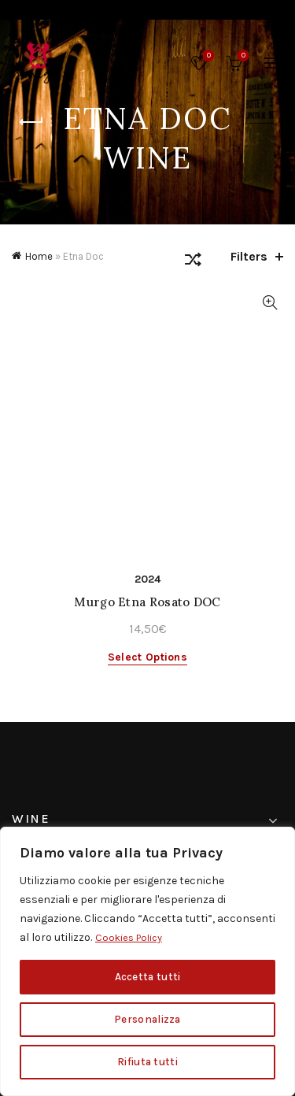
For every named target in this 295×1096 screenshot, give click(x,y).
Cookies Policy (131, 937)
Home (39, 256)
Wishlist (207, 56)
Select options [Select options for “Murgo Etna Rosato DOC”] (147, 657)
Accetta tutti (148, 976)
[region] (147, 961)
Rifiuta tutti (147, 1061)
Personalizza (148, 1019)
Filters (248, 256)
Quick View (269, 303)
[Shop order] (193, 262)
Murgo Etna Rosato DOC (147, 601)
